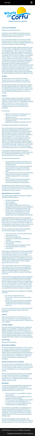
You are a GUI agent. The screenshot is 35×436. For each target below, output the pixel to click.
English (8, 2)
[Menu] (31, 2)
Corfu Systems (28, 433)
